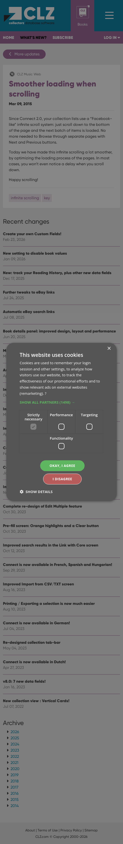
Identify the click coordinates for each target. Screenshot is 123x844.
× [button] (109, 348)
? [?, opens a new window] (45, 393)
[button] (61, 402)
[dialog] (61, 422)
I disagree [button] (62, 479)
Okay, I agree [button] (62, 465)
